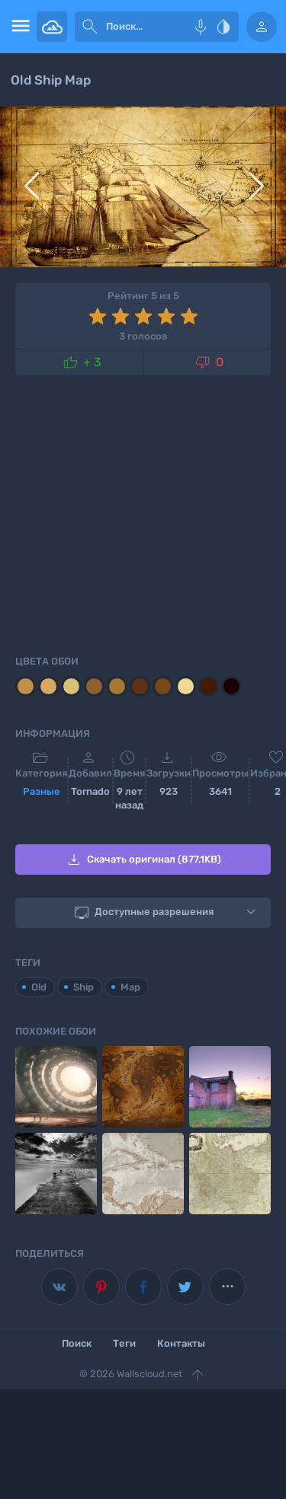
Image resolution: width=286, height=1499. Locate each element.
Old (39, 987)
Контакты (181, 1343)
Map (130, 987)
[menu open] (18, 26)
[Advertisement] (143, 512)
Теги (124, 1343)
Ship (83, 987)
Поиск (77, 1343)
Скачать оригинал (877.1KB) (143, 859)
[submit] (90, 26)
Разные (41, 791)
